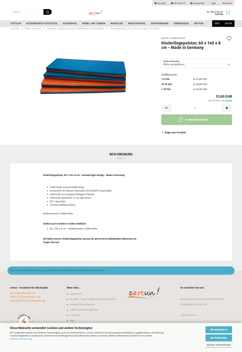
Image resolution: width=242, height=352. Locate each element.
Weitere (199, 23)
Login (212, 3)
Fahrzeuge (116, 23)
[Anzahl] (196, 108)
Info (217, 23)
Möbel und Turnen (93, 23)
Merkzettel (226, 3)
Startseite (160, 3)
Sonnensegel (181, 23)
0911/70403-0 (178, 3)
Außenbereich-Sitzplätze (42, 23)
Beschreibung (121, 154)
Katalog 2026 (197, 3)
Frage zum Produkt (175, 132)
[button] (166, 108)
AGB (72, 320)
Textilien (15, 23)
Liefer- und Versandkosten (84, 309)
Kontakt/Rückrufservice (82, 304)
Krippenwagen (159, 23)
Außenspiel (69, 23)
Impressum (76, 293)
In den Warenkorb (193, 119)
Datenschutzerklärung (21, 339)
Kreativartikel (137, 23)
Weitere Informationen (219, 345)
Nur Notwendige (218, 337)
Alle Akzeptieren (218, 329)
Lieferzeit (75, 315)
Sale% (228, 23)
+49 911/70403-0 (188, 315)
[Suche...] (47, 12)
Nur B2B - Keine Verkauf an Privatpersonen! (93, 299)
